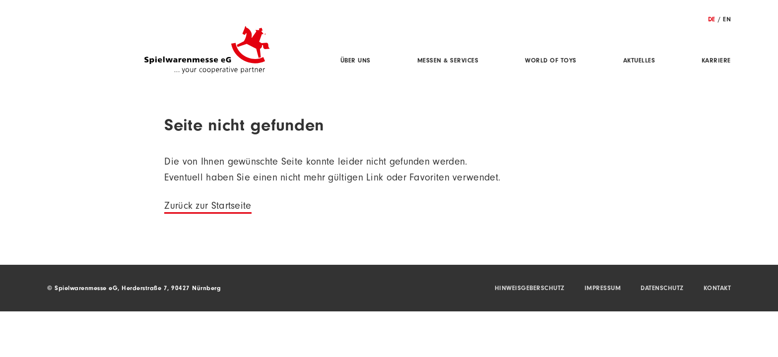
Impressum (602, 289)
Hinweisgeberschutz (530, 289)
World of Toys (551, 61)
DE (711, 20)
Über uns (355, 61)
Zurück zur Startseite (207, 207)
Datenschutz (662, 289)
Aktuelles (639, 61)
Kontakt (717, 289)
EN (727, 20)
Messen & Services (448, 61)
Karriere (716, 61)
